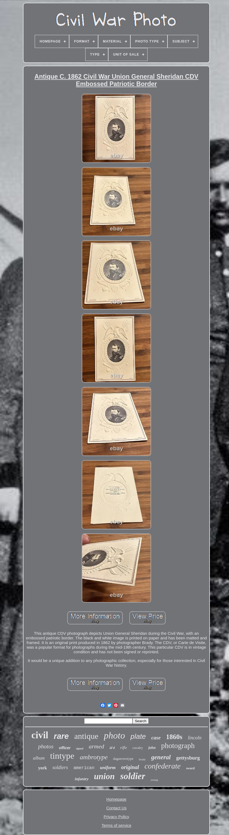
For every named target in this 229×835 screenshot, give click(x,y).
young (154, 779)
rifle (123, 747)
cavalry (138, 748)
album (39, 758)
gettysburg (188, 758)
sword (190, 768)
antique (86, 735)
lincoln (194, 737)
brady (142, 759)
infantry (82, 779)
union (104, 776)
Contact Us (116, 808)
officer (65, 748)
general (161, 757)
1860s (174, 736)
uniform (108, 767)
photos (46, 746)
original (130, 767)
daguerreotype (123, 759)
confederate (163, 766)
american (84, 768)
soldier (132, 776)
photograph (178, 746)
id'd (112, 748)
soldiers (60, 767)
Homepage (116, 799)
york (42, 768)
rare (61, 736)
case (156, 737)
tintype (62, 756)
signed (79, 748)
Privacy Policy (116, 816)
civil (39, 735)
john (151, 748)
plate (138, 736)
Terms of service (116, 825)
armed (96, 746)
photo (114, 735)
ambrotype (94, 757)
